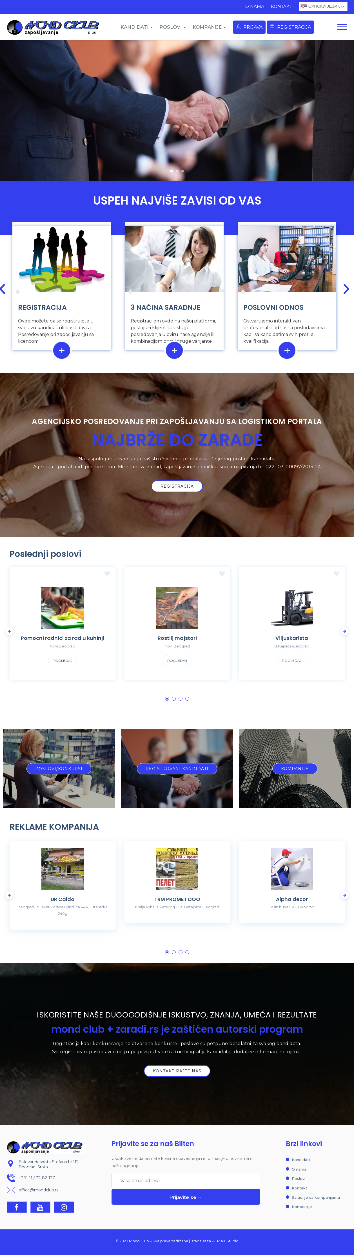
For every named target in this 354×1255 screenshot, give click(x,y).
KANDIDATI (137, 27)
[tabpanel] (62, 628)
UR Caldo (62, 899)
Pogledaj (62, 660)
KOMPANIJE (209, 27)
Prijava (249, 27)
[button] (171, 171)
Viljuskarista (291, 638)
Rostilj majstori (177, 638)
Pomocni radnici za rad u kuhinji (62, 638)
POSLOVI (172, 27)
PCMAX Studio (225, 1241)
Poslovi (298, 1178)
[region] (177, 110)
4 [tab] (187, 699)
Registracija (290, 27)
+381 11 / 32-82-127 (37, 1177)
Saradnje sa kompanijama (316, 1197)
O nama (254, 6)
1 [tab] (167, 699)
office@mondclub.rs (38, 1190)
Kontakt (281, 6)
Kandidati (301, 1159)
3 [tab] (180, 699)
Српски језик (320, 6)
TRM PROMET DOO (177, 899)
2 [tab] (174, 699)
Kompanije (302, 1206)
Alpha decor (292, 899)
